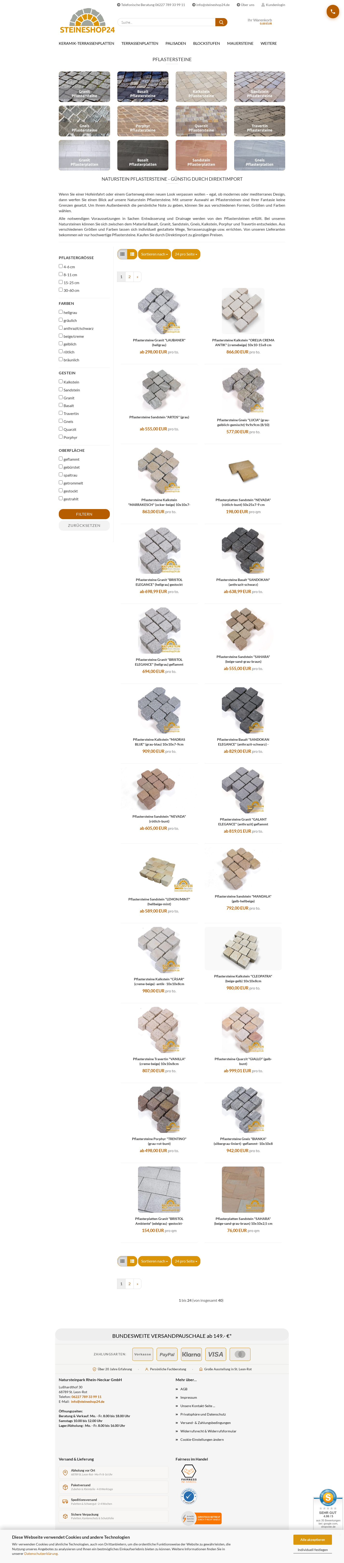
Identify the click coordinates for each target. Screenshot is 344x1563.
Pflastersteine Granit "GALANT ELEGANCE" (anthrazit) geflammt (243, 825)
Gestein (67, 376)
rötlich (66, 355)
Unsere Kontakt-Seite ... (197, 1409)
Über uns (245, 5)
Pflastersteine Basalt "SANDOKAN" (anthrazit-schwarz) (243, 585)
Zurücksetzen (84, 529)
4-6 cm (67, 270)
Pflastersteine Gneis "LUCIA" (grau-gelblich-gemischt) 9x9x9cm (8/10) (243, 425)
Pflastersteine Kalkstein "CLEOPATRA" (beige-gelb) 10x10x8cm (243, 982)
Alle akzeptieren (312, 1539)
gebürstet (69, 470)
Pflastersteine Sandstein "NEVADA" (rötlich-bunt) (159, 822)
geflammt (69, 462)
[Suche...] (221, 22)
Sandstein (69, 393)
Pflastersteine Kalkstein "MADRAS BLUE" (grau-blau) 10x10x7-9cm (159, 745)
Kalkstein (69, 385)
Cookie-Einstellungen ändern (202, 1443)
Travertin (69, 417)
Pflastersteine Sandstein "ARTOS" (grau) (159, 421)
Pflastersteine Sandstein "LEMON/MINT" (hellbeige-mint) (159, 905)
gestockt (68, 494)
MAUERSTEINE (240, 43)
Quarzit (67, 432)
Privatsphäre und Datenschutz (203, 1418)
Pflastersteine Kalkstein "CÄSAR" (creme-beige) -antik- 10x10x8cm (159, 985)
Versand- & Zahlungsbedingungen (205, 1426)
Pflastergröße (76, 261)
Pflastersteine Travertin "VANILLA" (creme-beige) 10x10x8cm (159, 1064)
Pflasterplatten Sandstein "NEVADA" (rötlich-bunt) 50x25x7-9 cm (243, 505)
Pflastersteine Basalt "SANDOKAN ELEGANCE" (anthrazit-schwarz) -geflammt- (243, 745)
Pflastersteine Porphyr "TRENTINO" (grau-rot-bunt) (159, 1144)
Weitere (269, 43)
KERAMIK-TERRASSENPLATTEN (86, 43)
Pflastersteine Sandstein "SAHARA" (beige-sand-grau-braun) (243, 662)
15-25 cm (69, 286)
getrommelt (71, 486)
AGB (183, 1393)
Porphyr (68, 440)
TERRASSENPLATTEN (139, 43)
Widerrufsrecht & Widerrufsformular (208, 1435)
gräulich (68, 323)
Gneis (66, 424)
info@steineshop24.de (211, 5)
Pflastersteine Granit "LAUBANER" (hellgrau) (159, 346)
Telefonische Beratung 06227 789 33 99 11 (151, 5)
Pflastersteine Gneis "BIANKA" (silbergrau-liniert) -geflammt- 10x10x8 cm (243, 1145)
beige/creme (71, 339)
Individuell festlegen (313, 1550)
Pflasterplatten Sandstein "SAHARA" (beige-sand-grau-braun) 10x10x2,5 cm (243, 1224)
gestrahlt (69, 502)
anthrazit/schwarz (76, 331)
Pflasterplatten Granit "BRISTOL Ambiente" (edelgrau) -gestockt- (159, 1224)
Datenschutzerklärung (41, 1553)
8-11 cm (68, 278)
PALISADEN (175, 43)
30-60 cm (69, 293)
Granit (66, 401)
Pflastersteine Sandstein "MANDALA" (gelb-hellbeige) (243, 902)
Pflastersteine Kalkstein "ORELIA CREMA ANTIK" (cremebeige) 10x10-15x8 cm (243, 346)
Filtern (84, 517)
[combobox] (154, 258)
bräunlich (69, 363)
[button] (122, 258)
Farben (66, 307)
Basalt (66, 409)
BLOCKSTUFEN (206, 43)
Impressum (188, 1401)
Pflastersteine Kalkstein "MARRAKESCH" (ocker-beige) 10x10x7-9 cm (159, 506)
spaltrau (68, 478)
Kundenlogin (273, 5)
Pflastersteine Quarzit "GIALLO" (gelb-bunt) (243, 1064)
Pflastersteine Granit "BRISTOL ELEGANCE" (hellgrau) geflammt (159, 665)
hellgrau (68, 315)
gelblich (67, 347)
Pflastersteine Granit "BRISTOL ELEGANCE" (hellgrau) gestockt (159, 585)
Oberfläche (72, 454)
